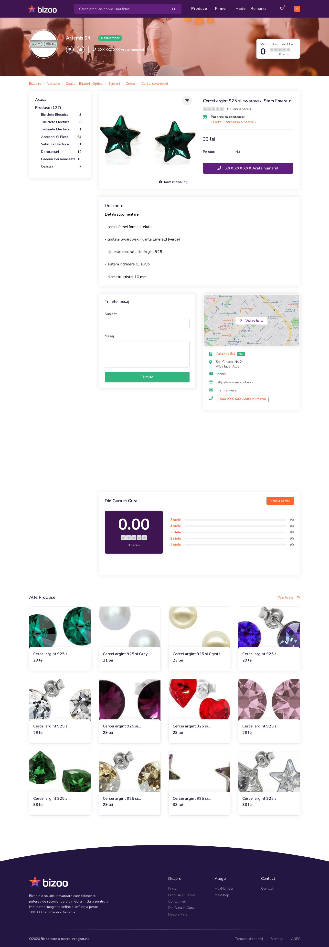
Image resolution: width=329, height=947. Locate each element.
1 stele (175, 543)
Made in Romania (250, 8)
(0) (292, 518)
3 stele (175, 530)
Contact (267, 887)
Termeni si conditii (249, 937)
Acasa (40, 98)
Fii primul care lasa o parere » (233, 120)
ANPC (295, 937)
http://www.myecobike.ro (236, 380)
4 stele (175, 524)
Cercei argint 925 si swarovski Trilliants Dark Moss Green (55, 797)
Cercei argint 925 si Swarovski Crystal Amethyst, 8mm (129, 724)
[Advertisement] (199, 450)
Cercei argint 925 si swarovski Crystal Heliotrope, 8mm (268, 652)
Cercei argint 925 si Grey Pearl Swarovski (125, 652)
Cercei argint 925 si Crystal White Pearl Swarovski (197, 652)
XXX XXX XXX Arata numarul (121, 48)
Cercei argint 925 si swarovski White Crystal (55, 724)
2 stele (175, 537)
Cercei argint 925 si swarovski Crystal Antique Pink (266, 724)
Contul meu (177, 899)
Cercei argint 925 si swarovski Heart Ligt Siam (196, 724)
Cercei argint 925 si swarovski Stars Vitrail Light (198, 797)
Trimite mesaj (227, 389)
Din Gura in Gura (181, 906)
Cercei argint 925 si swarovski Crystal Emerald (57, 652)
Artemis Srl (78, 36)
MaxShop (222, 893)
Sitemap (277, 937)
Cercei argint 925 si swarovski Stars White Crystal (262, 797)
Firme (220, 8)
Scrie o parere (280, 499)
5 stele (175, 518)
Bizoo (45, 937)
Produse (199, 8)
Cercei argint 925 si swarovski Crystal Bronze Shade (125, 797)
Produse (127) (48, 106)
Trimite (147, 375)
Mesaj (109, 334)
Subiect (111, 312)
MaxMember (224, 887)
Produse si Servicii (182, 893)
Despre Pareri (179, 912)
